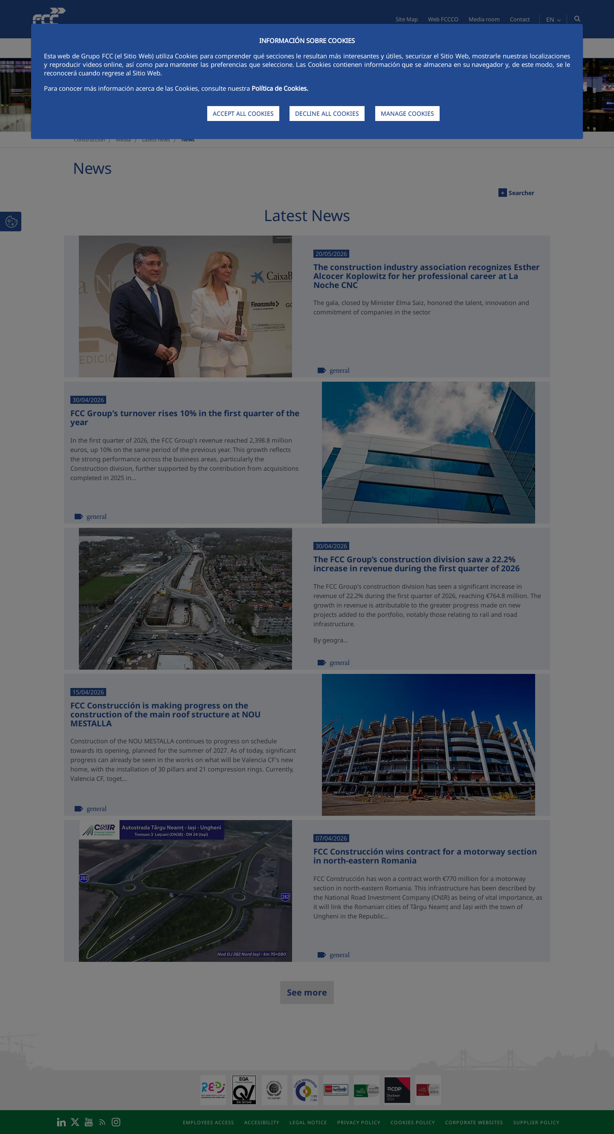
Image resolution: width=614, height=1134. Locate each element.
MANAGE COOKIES (407, 113)
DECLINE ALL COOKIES (327, 113)
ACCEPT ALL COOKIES (243, 113)
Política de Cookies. (280, 88)
